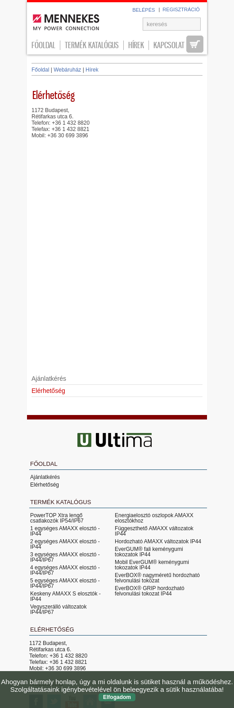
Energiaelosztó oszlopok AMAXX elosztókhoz (154, 518)
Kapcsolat (168, 45)
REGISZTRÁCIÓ (181, 9)
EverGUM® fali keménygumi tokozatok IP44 (149, 551)
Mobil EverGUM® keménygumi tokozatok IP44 (152, 564)
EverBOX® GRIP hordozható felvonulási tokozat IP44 (149, 591)
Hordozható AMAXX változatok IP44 (158, 541)
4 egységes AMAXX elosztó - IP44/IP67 (65, 570)
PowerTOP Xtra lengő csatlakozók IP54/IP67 (57, 518)
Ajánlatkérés (49, 378)
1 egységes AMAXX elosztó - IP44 (65, 531)
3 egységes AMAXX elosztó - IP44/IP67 (65, 557)
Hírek (136, 45)
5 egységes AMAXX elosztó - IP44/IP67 (65, 583)
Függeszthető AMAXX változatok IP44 (154, 531)
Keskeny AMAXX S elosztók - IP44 (65, 596)
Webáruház (67, 70)
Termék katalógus (92, 45)
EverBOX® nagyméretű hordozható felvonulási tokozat (157, 578)
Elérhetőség (44, 484)
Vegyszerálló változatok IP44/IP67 (58, 609)
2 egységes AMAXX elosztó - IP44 (65, 544)
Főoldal (43, 45)
